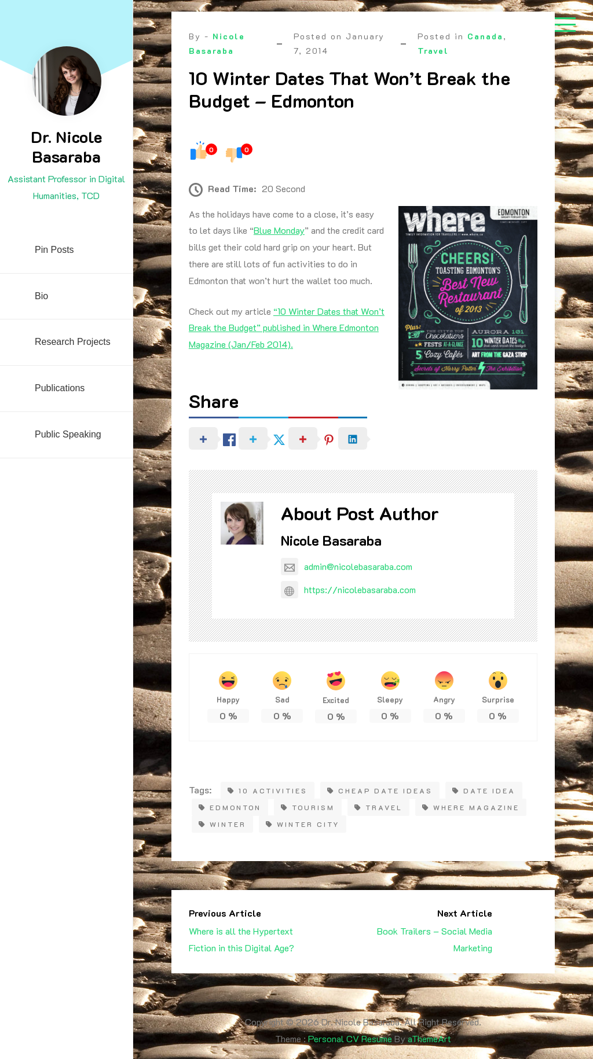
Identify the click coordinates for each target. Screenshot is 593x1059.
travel (378, 807)
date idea (483, 790)
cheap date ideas (380, 790)
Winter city (302, 824)
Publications (60, 388)
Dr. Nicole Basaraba (66, 146)
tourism (308, 807)
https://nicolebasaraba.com (348, 589)
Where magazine (470, 807)
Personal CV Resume (350, 1038)
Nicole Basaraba (331, 540)
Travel (433, 50)
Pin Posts (54, 250)
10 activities (268, 790)
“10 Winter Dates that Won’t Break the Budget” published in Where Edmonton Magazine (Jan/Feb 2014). (287, 328)
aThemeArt (429, 1038)
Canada (485, 36)
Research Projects (73, 342)
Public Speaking (68, 434)
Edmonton (230, 807)
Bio (41, 296)
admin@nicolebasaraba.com (346, 566)
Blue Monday (279, 230)
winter (222, 824)
